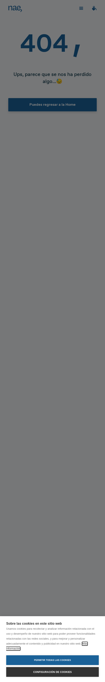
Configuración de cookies (52, 672)
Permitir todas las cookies (52, 660)
